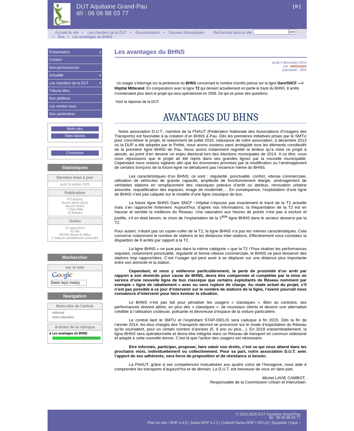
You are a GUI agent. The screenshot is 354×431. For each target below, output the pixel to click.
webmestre (298, 66)
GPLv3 (263, 423)
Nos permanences (64, 67)
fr (297, 6)
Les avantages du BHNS (92, 37)
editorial (58, 312)
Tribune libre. (60, 91)
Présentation (59, 52)
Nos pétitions (59, 98)
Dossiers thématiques (186, 32)
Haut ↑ (295, 423)
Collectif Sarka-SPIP (238, 423)
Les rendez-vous (63, 106)
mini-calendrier (63, 317)
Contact (55, 60)
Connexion (75, 153)
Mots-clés (75, 129)
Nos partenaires (62, 114)
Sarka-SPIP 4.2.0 (204, 423)
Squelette (279, 423)
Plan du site (157, 423)
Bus (61, 37)
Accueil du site (67, 32)
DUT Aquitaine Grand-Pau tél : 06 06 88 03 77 (112, 9)
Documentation (147, 32)
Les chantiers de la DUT (107, 32)
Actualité (56, 75)
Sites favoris (75, 136)
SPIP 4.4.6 (178, 423)
